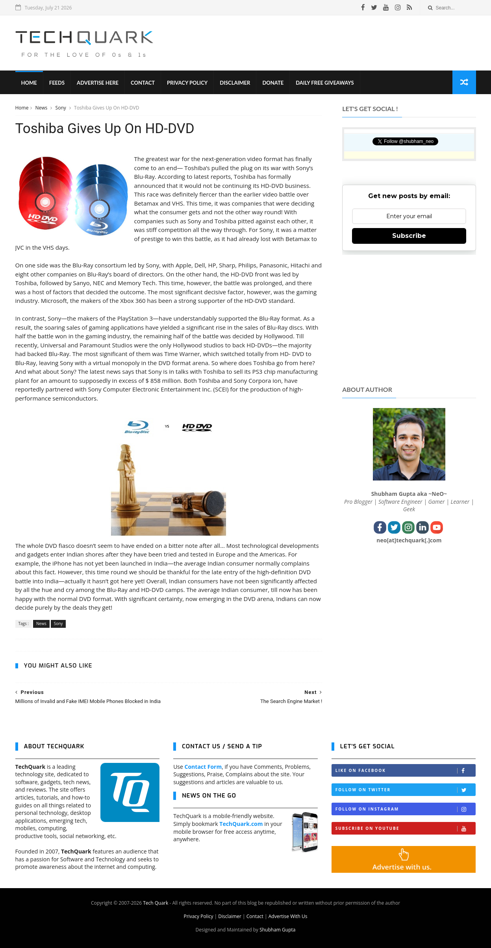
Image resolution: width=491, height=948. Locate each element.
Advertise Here (98, 83)
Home (29, 83)
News (42, 107)
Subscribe (409, 235)
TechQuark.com (241, 823)
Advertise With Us (288, 916)
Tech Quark (155, 903)
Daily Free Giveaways (325, 83)
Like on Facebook (405, 771)
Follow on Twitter (405, 790)
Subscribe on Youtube (405, 828)
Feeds (57, 83)
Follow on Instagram (405, 809)
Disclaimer (235, 83)
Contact (143, 83)
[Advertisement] (332, 43)
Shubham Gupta (277, 929)
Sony (61, 107)
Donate (272, 83)
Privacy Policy (187, 83)
